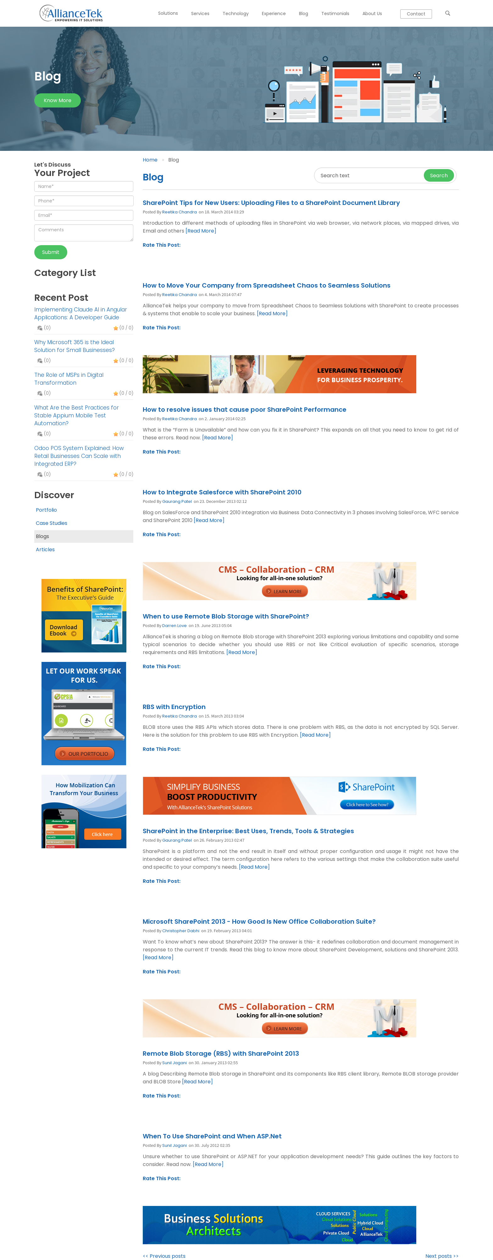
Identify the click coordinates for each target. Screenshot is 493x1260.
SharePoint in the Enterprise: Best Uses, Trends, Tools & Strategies (248, 831)
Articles (45, 549)
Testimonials (335, 13)
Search (439, 175)
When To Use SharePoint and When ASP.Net (212, 1136)
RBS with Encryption (174, 706)
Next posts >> (442, 1256)
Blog (303, 13)
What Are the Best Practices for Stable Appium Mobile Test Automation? (76, 415)
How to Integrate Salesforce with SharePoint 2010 (222, 492)
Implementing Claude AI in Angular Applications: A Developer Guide (80, 313)
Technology (236, 13)
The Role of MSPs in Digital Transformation (68, 379)
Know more (57, 100)
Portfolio (46, 510)
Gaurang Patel (177, 501)
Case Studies (51, 523)
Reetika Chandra (179, 212)
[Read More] (201, 230)
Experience (274, 13)
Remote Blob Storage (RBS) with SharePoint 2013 (221, 1053)
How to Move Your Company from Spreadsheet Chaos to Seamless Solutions (267, 285)
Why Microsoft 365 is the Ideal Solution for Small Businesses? (74, 346)
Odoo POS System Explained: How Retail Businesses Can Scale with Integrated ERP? (79, 456)
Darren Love (174, 626)
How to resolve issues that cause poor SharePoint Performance (244, 409)
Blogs (42, 536)
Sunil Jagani (174, 1063)
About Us (372, 13)
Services (200, 13)
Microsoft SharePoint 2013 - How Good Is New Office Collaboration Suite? (259, 921)
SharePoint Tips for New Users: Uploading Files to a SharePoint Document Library (271, 202)
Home (150, 159)
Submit (50, 252)
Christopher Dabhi (180, 931)
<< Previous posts (164, 1256)
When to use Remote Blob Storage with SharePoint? (226, 616)
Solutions (168, 13)
